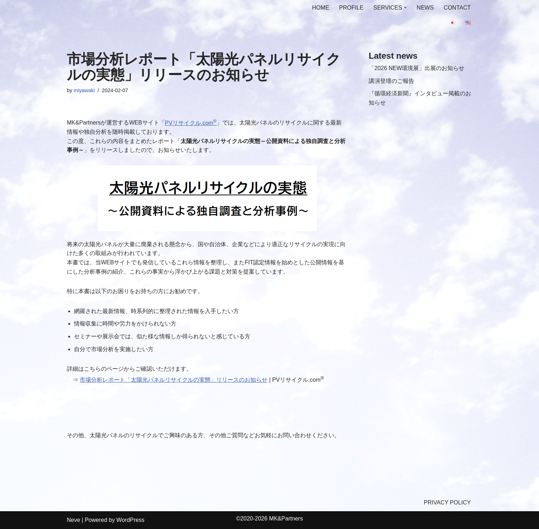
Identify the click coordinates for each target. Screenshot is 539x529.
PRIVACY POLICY (447, 502)
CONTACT (457, 8)
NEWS (425, 8)
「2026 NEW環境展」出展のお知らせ (416, 68)
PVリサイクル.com (191, 123)
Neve (73, 520)
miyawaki (84, 90)
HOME (320, 8)
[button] (405, 7)
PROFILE (351, 8)
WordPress (130, 520)
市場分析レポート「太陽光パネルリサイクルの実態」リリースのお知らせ (173, 380)
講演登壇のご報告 (391, 81)
